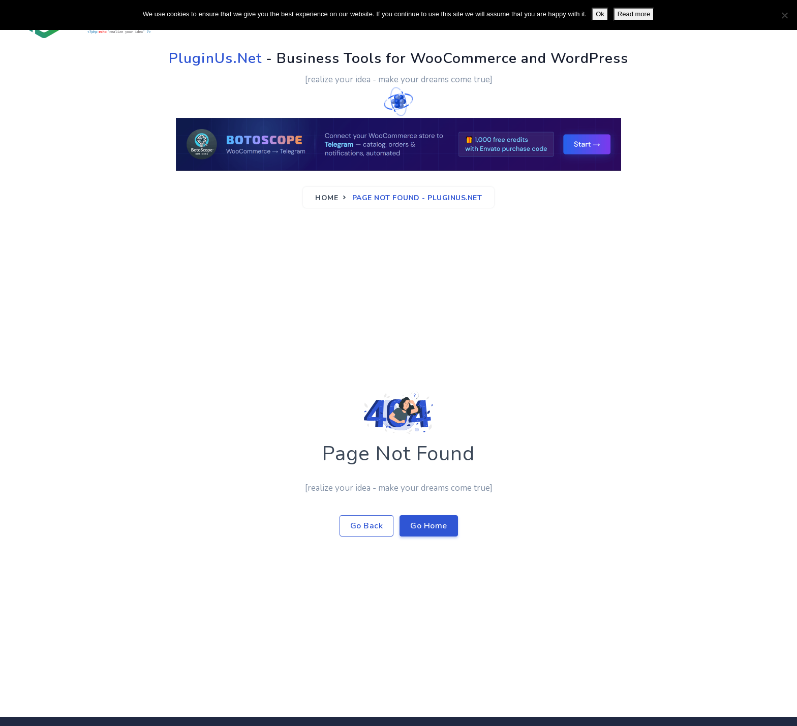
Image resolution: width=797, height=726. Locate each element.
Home (326, 198)
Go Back (366, 525)
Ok (600, 14)
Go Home (428, 525)
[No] (784, 15)
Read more (634, 14)
